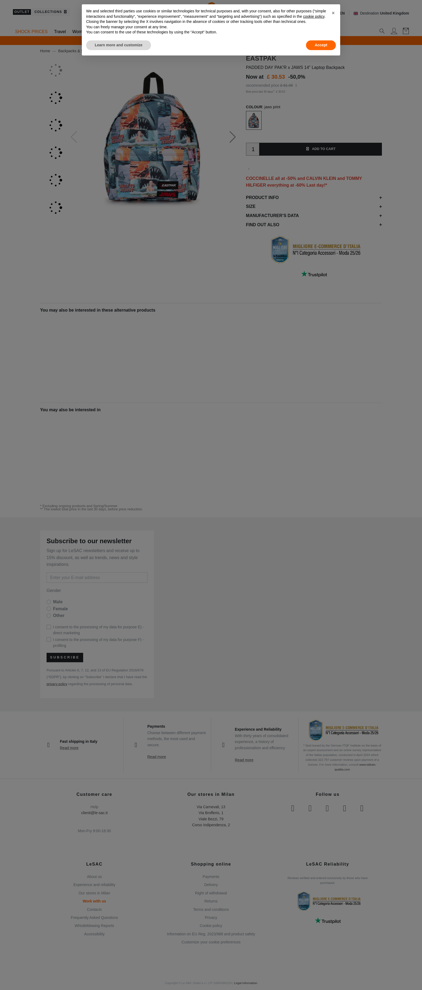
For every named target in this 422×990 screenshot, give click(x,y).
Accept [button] (321, 45)
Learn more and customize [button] (118, 45)
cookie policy (313, 16)
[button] (333, 13)
